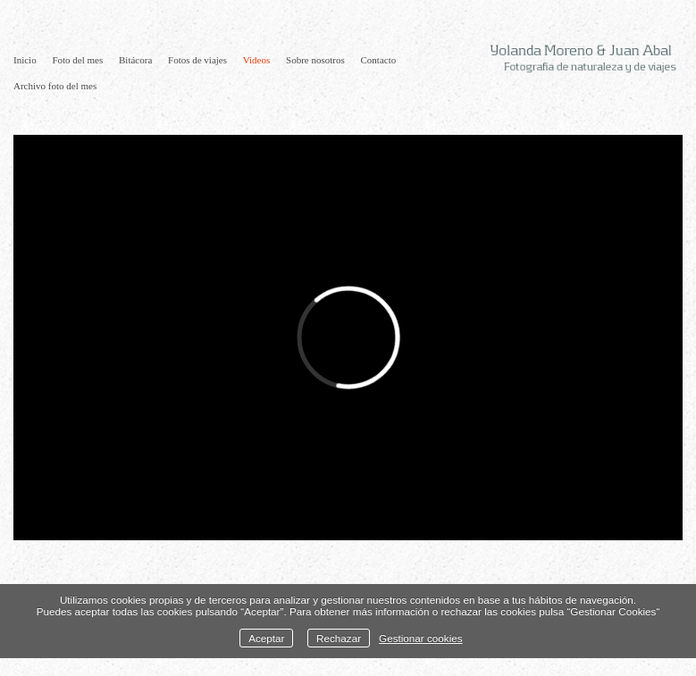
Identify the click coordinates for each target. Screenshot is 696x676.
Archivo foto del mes (54, 85)
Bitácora (135, 59)
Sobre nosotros (315, 59)
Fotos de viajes (197, 59)
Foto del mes (77, 59)
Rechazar (338, 638)
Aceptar (266, 638)
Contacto (379, 59)
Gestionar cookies (421, 638)
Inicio (25, 59)
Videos (257, 59)
